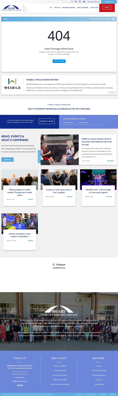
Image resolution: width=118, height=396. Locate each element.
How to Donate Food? (59, 375)
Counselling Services (99, 375)
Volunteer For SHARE (60, 380)
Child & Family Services (99, 370)
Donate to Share (46, 121)
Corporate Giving (60, 370)
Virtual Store (93, 19)
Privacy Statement (91, 394)
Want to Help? (59, 358)
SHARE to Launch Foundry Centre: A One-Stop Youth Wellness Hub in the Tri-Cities (97, 142)
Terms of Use (79, 394)
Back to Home (59, 61)
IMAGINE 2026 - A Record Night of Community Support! (98, 191)
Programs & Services (68, 7)
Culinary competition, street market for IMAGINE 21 (20, 235)
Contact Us (109, 2)
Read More (110, 161)
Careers (99, 366)
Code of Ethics (103, 394)
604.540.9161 (94, 2)
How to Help (94, 7)
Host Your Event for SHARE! (60, 384)
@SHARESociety (59, 268)
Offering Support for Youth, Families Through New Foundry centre (19, 192)
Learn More (111, 92)
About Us (57, 7)
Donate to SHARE (60, 366)
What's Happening (82, 7)
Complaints (113, 394)
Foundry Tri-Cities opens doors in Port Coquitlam (59, 191)
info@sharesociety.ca (19, 381)
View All (7, 159)
